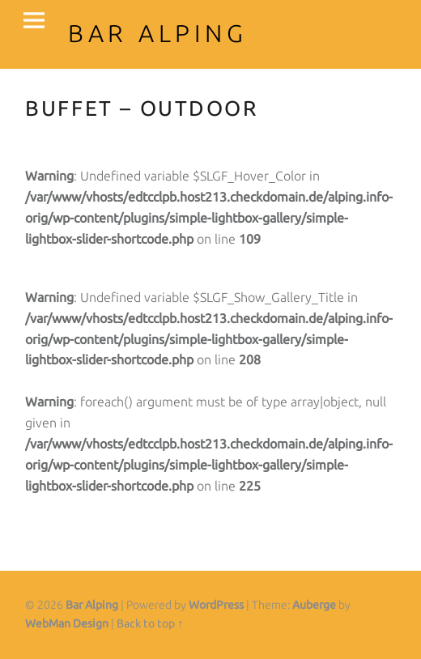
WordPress (216, 604)
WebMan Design (66, 623)
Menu (34, 21)
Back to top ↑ (150, 623)
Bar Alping (92, 604)
